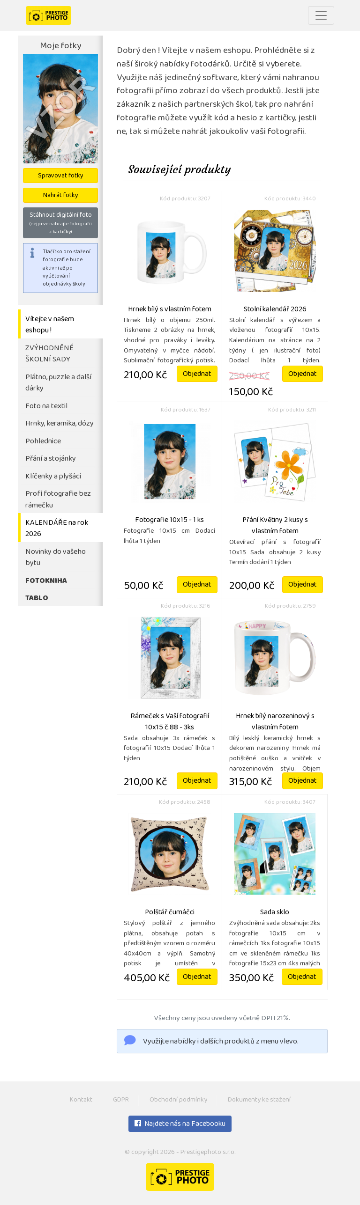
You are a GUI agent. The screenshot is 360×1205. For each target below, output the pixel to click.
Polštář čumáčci (170, 912)
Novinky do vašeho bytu (55, 558)
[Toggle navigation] (321, 15)
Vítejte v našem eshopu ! (49, 325)
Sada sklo (274, 912)
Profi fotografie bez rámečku (58, 500)
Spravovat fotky (60, 176)
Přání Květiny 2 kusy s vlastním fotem (275, 526)
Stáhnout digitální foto (60, 223)
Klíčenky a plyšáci (53, 477)
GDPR (121, 1100)
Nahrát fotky (60, 196)
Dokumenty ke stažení (259, 1100)
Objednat (197, 374)
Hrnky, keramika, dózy (59, 424)
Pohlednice (43, 441)
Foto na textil (46, 406)
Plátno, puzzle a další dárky (58, 383)
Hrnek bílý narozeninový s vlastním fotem (275, 722)
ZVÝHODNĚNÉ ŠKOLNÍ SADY (49, 354)
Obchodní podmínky (178, 1100)
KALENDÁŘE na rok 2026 (56, 529)
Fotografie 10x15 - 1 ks (169, 520)
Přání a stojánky (50, 459)
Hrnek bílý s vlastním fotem (169, 309)
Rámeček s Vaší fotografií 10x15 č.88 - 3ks (169, 722)
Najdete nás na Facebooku (180, 1124)
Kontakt (81, 1100)
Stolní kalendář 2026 (275, 309)
